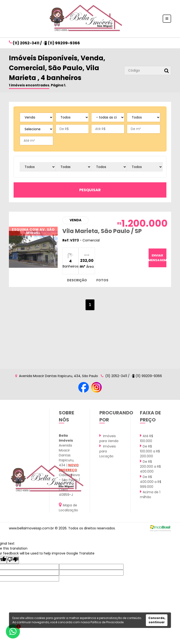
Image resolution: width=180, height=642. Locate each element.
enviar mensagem (157, 257)
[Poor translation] (13, 560)
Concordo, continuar (156, 620)
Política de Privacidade (107, 622)
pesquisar (90, 190)
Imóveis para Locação (107, 451)
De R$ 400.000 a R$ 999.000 (150, 481)
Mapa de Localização (68, 507)
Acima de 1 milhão (150, 494)
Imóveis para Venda (108, 438)
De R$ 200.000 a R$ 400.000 (150, 466)
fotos (102, 280)
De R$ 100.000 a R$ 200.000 (150, 451)
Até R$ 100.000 (146, 438)
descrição (77, 280)
